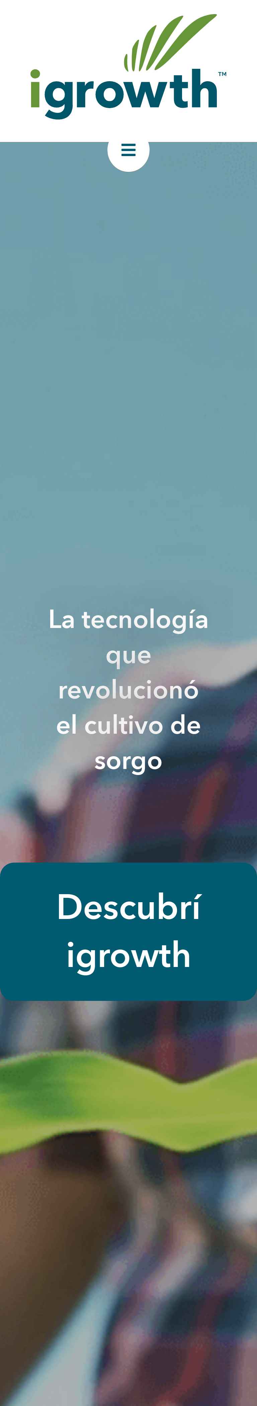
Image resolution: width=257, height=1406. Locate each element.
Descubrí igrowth (128, 932)
